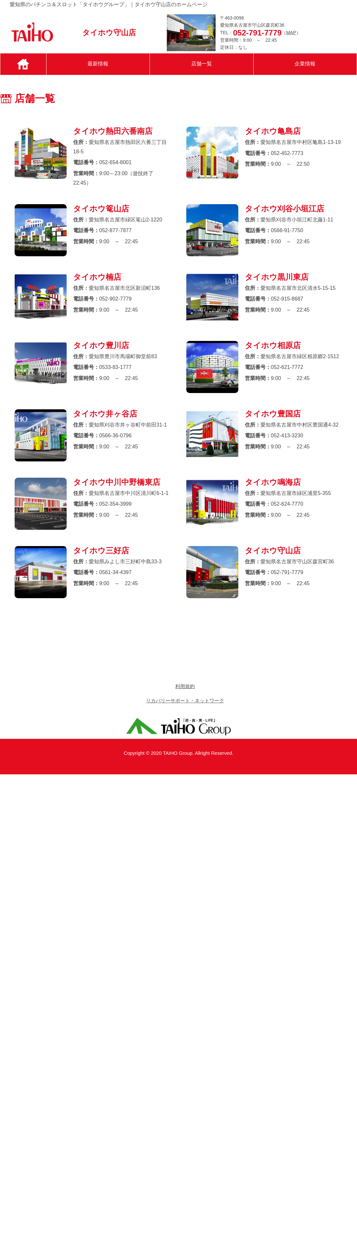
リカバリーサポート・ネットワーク (185, 700)
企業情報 (305, 63)
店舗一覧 (201, 63)
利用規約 (185, 686)
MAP (291, 32)
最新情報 (97, 63)
